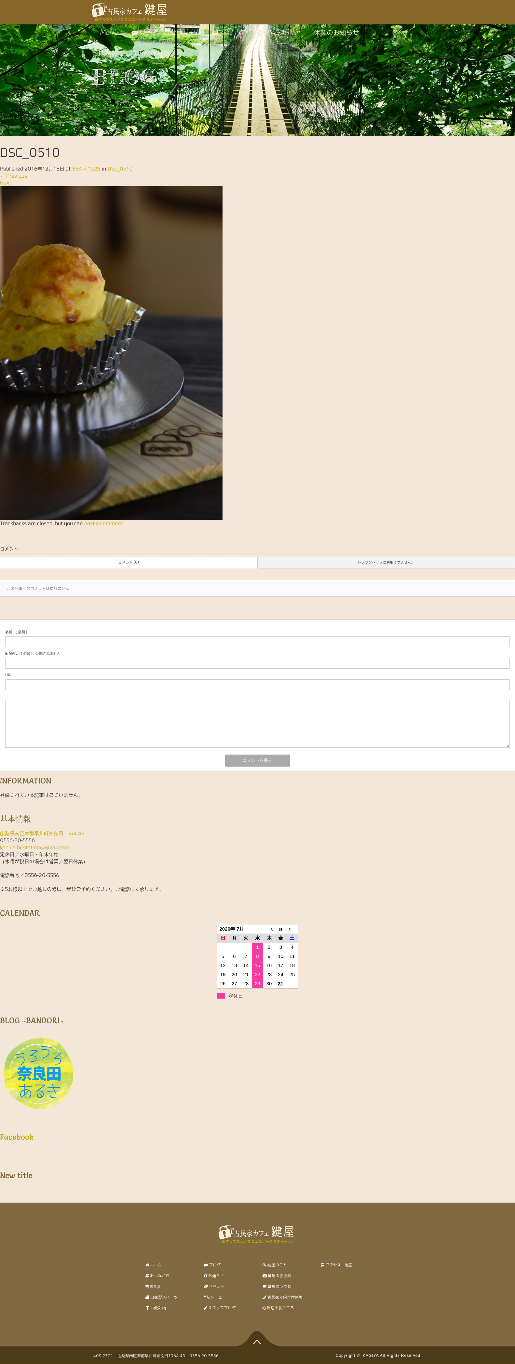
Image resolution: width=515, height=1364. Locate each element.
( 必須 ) (16, 632)
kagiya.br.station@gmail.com (34, 847)
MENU (108, 32)
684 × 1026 (86, 168)
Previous (13, 175)
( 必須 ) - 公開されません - (34, 653)
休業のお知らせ (336, 32)
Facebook (17, 1137)
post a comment (103, 523)
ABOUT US (184, 32)
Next (9, 182)
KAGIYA (371, 1355)
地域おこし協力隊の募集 (134, 53)
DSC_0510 (120, 168)
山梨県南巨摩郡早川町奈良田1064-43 (42, 833)
